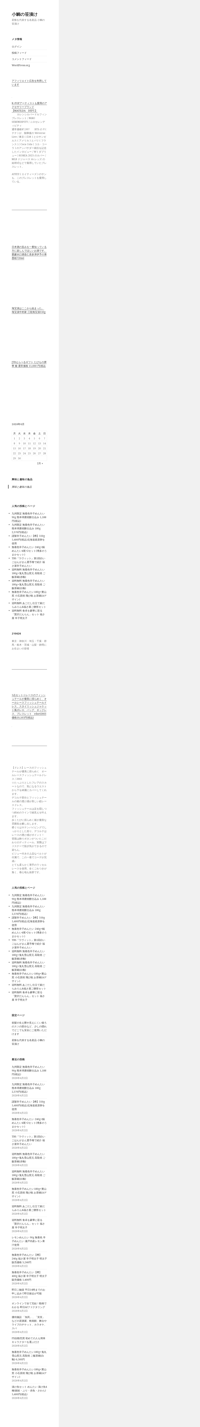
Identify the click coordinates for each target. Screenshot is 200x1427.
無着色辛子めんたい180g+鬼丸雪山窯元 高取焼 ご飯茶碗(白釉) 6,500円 (29, 1355)
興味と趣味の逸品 (22, 479)
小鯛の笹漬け (25, 14)
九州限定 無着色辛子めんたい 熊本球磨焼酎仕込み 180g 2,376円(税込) (28, 528)
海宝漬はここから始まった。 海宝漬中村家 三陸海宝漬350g (29, 310)
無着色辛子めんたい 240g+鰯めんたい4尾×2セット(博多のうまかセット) (29, 550)
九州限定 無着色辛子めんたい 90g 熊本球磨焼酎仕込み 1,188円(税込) (29, 517)
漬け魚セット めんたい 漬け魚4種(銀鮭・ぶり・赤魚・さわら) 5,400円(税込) (29, 1390)
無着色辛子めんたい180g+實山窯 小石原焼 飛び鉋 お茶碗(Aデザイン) (29, 595)
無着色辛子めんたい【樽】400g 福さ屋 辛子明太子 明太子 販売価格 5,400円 (29, 1275)
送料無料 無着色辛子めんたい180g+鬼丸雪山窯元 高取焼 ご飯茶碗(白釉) (28, 584)
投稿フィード (19, 52)
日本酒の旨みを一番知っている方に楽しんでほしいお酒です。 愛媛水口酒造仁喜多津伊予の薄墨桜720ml (29, 252)
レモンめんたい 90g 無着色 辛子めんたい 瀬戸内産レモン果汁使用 (29, 1241)
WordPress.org (21, 65)
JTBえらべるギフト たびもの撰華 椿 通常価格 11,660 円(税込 (29, 363)
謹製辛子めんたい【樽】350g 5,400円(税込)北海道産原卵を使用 (28, 539)
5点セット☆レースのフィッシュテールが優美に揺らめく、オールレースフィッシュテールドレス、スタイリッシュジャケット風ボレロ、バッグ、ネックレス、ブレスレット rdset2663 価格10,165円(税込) (29, 706)
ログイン (17, 46)
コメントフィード (22, 59)
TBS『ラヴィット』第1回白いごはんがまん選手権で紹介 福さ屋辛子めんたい (28, 562)
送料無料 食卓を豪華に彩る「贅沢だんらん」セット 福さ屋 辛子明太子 (28, 614)
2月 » (40, 463)
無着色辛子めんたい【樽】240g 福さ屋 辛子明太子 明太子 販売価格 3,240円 (29, 1258)
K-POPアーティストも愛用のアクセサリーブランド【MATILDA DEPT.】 (29, 106)
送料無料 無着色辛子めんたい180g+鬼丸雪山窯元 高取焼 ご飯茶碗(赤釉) (28, 573)
